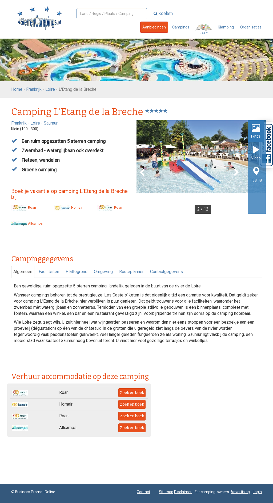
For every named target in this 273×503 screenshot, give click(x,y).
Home (16, 89)
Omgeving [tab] (103, 271)
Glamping (226, 27)
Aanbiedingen (154, 27)
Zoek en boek (132, 392)
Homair (68, 207)
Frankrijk (34, 89)
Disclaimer (183, 492)
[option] (201, 167)
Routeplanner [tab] (131, 271)
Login (257, 492)
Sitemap (166, 492)
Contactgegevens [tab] (166, 271)
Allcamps (27, 223)
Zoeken (163, 13)
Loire (50, 89)
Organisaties (251, 27)
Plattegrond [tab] (76, 271)
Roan (23, 207)
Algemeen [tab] (22, 271)
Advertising (240, 492)
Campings (180, 27)
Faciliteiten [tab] (49, 271)
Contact (143, 492)
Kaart (203, 29)
